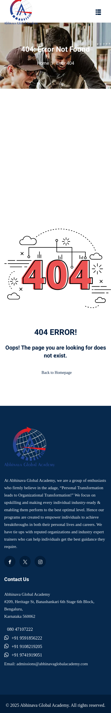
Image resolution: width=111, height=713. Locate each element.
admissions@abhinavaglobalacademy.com (52, 664)
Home (43, 63)
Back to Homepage (55, 372)
